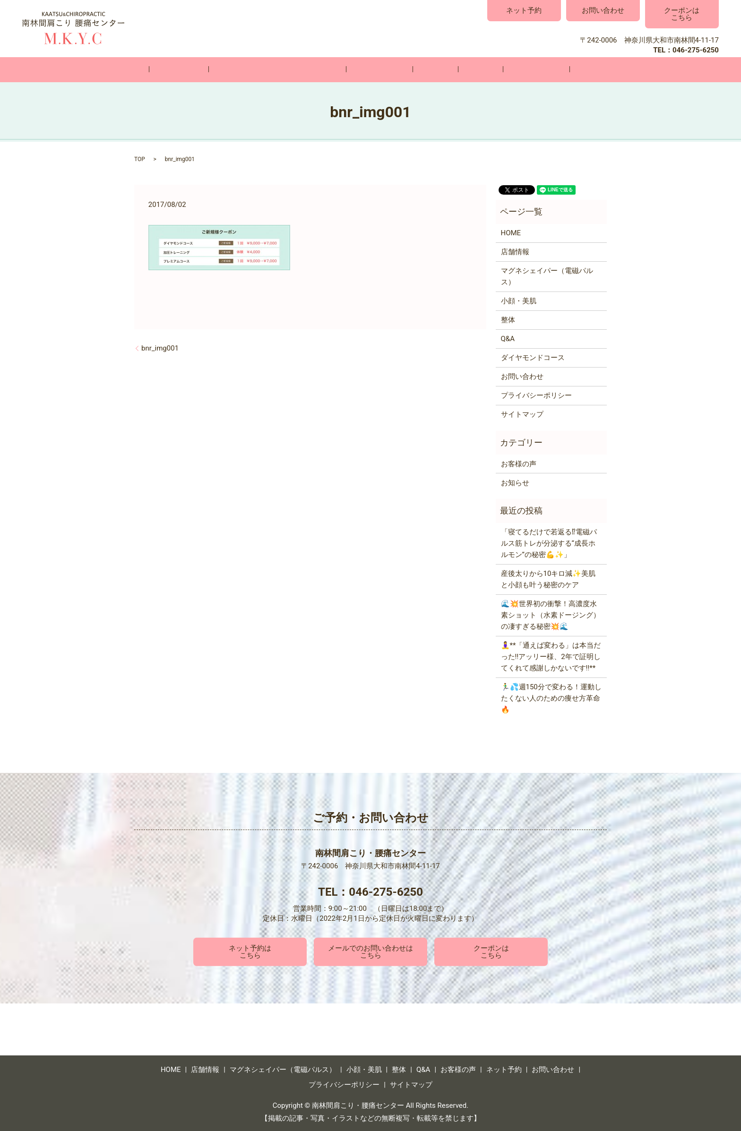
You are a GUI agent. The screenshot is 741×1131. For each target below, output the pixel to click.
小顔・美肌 (386, 69)
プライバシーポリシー (536, 395)
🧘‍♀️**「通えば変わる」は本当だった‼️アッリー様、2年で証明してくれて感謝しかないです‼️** (551, 656)
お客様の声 (501, 69)
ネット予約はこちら (250, 951)
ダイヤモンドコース (533, 357)
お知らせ (515, 482)
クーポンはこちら (681, 14)
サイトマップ (522, 414)
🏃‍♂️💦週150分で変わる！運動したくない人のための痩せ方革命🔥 (551, 697)
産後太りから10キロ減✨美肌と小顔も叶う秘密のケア (548, 579)
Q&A (459, 69)
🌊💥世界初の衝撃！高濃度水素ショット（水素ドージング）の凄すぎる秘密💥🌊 (550, 614)
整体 (428, 69)
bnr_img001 (160, 347)
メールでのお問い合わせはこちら (370, 951)
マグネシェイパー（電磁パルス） (298, 69)
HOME (173, 69)
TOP (139, 158)
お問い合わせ (603, 10)
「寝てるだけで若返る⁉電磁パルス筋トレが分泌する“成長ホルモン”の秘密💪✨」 (549, 542)
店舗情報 (214, 69)
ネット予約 (524, 10)
